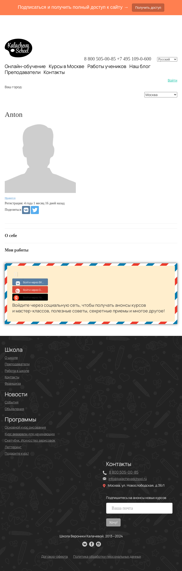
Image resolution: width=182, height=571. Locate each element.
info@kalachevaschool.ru (128, 478)
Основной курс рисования (25, 427)
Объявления (14, 409)
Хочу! (113, 522)
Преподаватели (23, 72)
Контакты (54, 72)
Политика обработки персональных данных (107, 556)
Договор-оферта (54, 556)
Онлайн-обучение (25, 66)
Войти (172, 80)
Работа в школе (17, 370)
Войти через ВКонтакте (30, 282)
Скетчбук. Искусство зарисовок (30, 440)
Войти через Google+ (30, 289)
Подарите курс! (17, 453)
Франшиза (13, 383)
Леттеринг (13, 447)
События (11, 402)
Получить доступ (148, 7)
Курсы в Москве (66, 66)
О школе (11, 357)
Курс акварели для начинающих (30, 434)
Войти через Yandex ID (30, 297)
